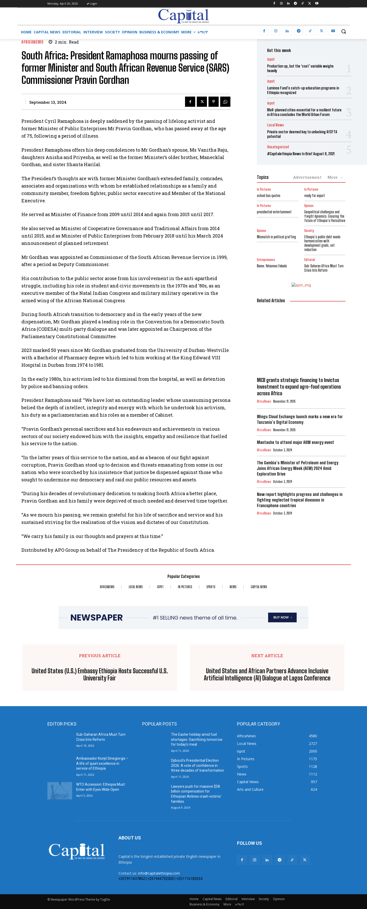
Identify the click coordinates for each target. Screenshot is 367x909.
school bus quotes (268, 195)
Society (309, 230)
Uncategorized (278, 147)
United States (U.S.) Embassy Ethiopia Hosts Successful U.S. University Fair (100, 674)
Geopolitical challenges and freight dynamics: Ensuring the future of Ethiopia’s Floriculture (324, 216)
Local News (275, 125)
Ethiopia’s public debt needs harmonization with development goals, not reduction (322, 243)
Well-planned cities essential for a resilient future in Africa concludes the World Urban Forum (304, 112)
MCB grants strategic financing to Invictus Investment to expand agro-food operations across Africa (299, 386)
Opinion (308, 205)
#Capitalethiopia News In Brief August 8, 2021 (301, 153)
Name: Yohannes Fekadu (272, 266)
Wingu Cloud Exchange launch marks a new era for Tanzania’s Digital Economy (300, 419)
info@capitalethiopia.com (159, 873)
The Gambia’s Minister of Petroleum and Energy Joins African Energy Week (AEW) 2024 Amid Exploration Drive (297, 468)
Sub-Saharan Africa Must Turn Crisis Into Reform (324, 268)
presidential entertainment (274, 212)
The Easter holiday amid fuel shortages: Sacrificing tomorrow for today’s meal (196, 739)
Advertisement (307, 177)
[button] (343, 31)
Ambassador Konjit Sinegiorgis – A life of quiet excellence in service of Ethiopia (102, 763)
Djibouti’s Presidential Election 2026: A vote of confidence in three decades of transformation (197, 765)
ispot (271, 59)
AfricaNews (32, 42)
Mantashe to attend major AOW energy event (295, 442)
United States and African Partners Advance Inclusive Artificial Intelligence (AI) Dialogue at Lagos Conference (267, 674)
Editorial (309, 259)
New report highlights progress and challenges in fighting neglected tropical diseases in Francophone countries (300, 500)
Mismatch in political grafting (276, 237)
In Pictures (264, 189)
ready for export (314, 195)
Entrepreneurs (266, 259)
